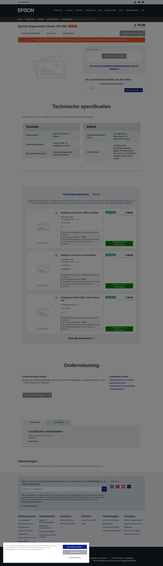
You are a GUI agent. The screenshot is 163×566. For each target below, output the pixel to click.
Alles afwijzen (75, 552)
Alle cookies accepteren (74, 546)
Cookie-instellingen (75, 557)
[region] (46, 552)
